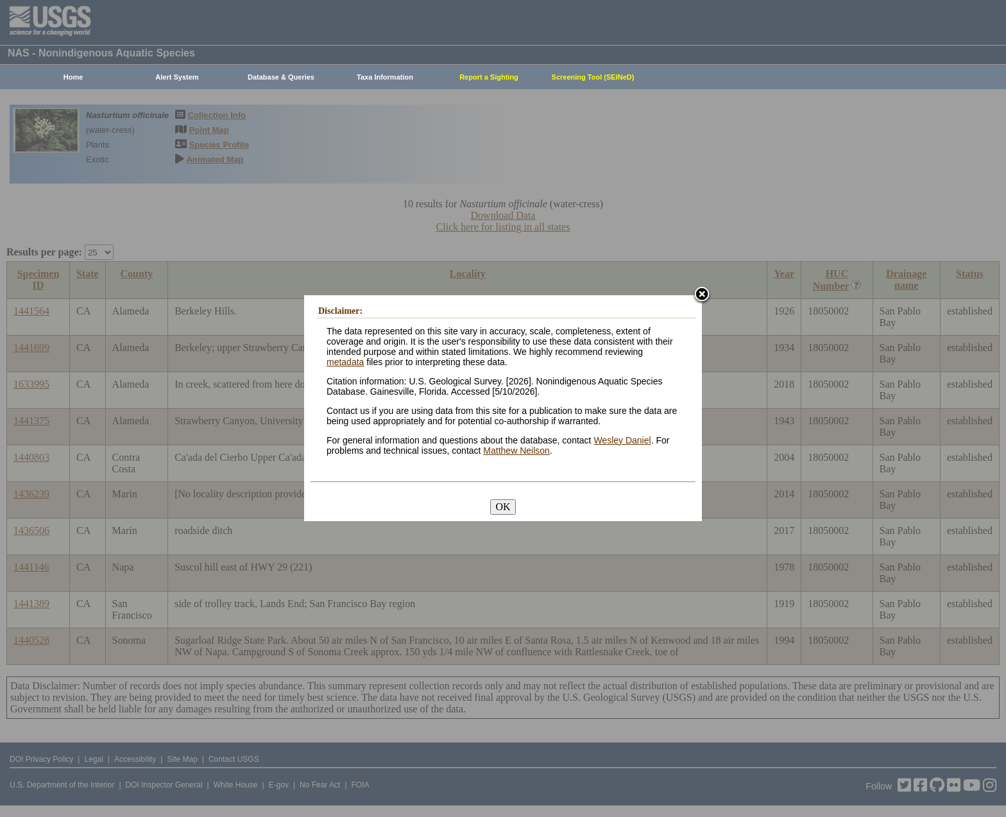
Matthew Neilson (516, 450)
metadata (345, 362)
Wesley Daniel (622, 440)
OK (502, 506)
